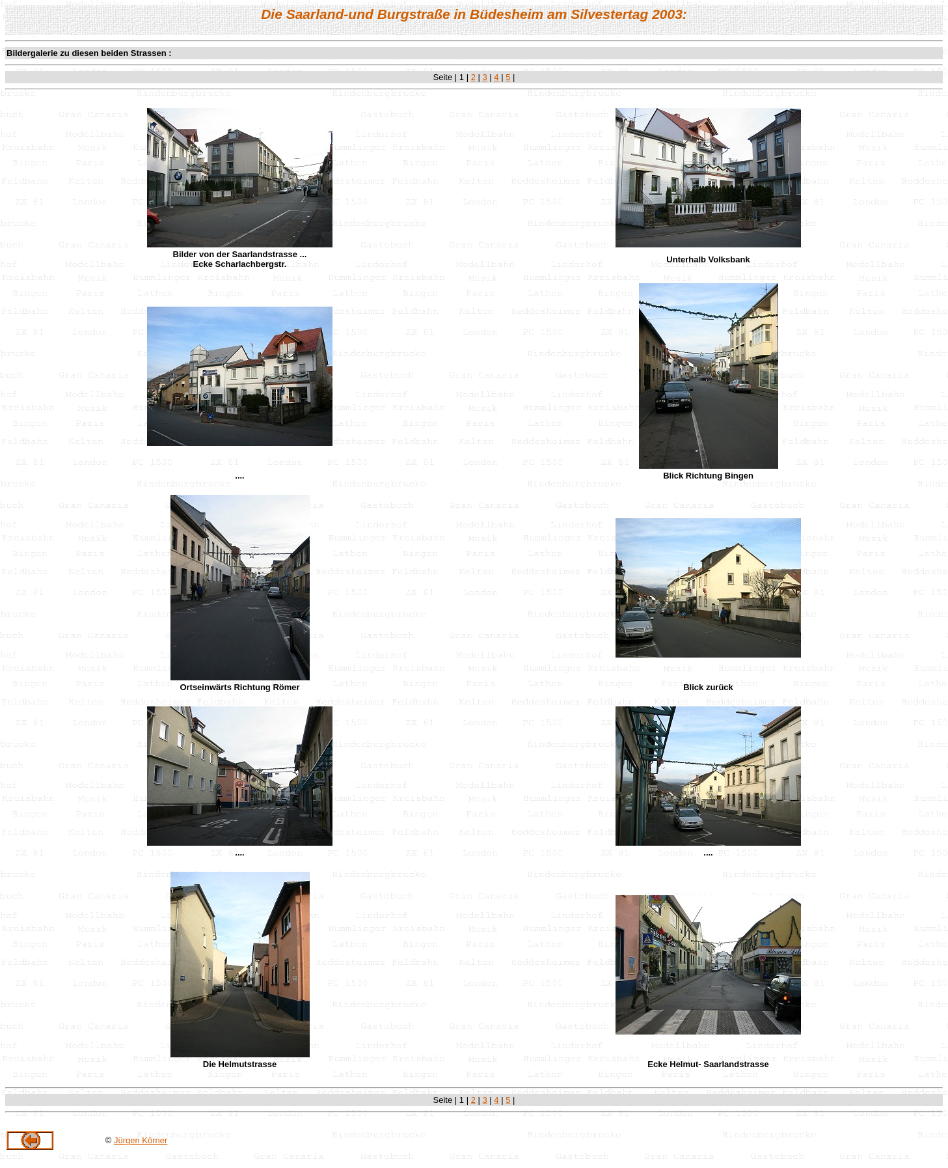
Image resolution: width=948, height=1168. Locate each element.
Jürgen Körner (140, 1140)
